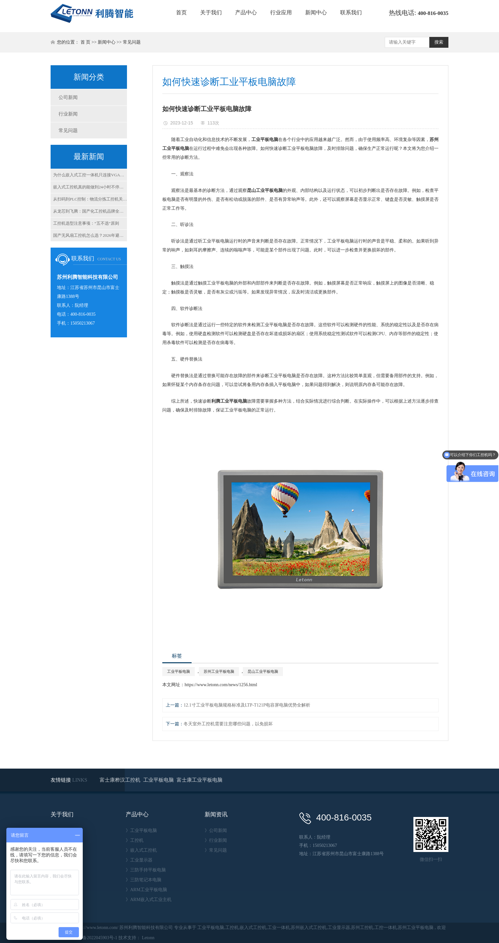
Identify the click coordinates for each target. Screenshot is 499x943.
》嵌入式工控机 (141, 850)
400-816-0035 (433, 13)
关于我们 (211, 13)
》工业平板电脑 (141, 830)
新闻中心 (316, 13)
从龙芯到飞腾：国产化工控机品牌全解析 (90, 211)
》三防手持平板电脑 (146, 870)
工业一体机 (279, 927)
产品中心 (246, 13)
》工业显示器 (139, 860)
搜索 (438, 42)
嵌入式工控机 (253, 927)
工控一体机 (386, 927)
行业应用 (281, 13)
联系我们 (351, 13)
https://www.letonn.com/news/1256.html (221, 684)
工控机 (232, 927)
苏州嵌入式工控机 (309, 927)
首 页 (86, 42)
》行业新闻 (216, 840)
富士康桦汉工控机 (121, 780)
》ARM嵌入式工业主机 (149, 899)
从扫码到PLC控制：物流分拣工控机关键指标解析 (90, 199)
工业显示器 (339, 927)
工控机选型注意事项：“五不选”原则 (86, 223)
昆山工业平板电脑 (263, 671)
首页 (181, 13)
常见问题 (132, 42)
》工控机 (135, 840)
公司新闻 (68, 97)
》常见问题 (216, 850)
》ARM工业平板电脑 (146, 889)
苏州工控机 (362, 927)
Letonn (148, 937)
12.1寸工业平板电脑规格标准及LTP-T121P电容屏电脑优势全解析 (247, 705)
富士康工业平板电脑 (199, 780)
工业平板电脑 (178, 671)
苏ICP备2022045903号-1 (94, 937)
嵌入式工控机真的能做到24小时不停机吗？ (90, 187)
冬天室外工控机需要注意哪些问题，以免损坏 (228, 723)
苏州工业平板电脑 (219, 671)
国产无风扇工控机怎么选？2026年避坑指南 (90, 235)
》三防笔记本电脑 (143, 879)
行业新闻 (68, 113)
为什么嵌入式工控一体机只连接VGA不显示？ (90, 174)
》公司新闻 (216, 830)
